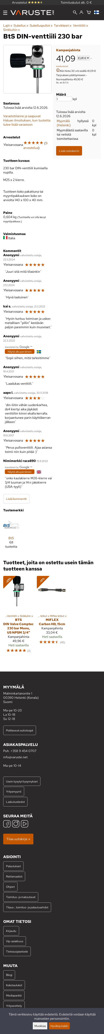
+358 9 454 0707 (23, 751)
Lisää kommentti (16, 499)
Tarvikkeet (62, 25)
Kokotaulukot (14, 985)
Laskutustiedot (15, 802)
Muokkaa (40, 1026)
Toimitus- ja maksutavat (20, 897)
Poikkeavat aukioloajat (19, 730)
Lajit (7, 25)
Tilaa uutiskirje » (18, 839)
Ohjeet (10, 887)
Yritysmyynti (13, 791)
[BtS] (11, 534)
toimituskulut (62, 66)
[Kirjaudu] (81, 12)
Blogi (9, 975)
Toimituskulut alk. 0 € (76, 2)
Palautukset (13, 866)
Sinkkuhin (11, 30)
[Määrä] (64, 99)
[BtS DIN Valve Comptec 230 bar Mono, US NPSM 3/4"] (18, 616)
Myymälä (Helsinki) (64, 123)
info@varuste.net (15, 757)
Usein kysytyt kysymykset (22, 781)
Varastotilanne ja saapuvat (22, 116)
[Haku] (75, 12)
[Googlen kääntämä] (17, 347)
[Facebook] (6, 824)
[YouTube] (24, 824)
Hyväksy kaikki (59, 1026)
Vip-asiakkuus (14, 941)
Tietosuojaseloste (17, 951)
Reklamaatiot (14, 876)
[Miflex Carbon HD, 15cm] (52, 616)
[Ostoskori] (88, 12)
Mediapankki (14, 995)
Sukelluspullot (41, 25)
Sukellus (21, 25)
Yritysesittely (14, 1006)
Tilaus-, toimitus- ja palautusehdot (27, 907)
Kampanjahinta (68, 50)
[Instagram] (15, 824)
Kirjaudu (11, 931)
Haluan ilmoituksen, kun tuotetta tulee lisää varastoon (26, 122)
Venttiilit (80, 25)
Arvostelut (27, 2)
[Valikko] (5, 13)
